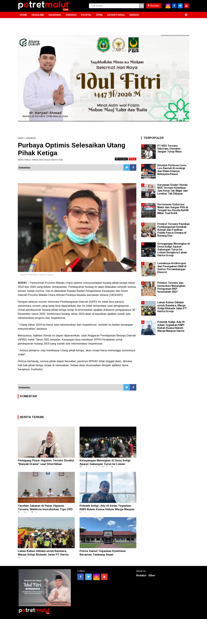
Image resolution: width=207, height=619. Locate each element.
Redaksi (141, 575)
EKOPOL (86, 14)
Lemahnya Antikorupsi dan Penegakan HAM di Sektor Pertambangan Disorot (171, 268)
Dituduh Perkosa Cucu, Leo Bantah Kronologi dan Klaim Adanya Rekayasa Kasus (172, 170)
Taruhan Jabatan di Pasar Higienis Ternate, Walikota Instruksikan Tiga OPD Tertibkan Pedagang (45, 509)
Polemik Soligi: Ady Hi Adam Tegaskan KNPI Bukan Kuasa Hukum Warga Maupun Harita (107, 509)
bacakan (121, 159)
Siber (151, 575)
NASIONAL (55, 14)
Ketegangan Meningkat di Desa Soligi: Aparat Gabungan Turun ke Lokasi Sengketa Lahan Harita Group (105, 464)
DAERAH (71, 14)
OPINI (99, 14)
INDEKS (134, 14)
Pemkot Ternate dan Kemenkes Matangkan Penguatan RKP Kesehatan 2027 (171, 287)
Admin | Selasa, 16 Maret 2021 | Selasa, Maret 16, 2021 (40, 160)
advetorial (31, 138)
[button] (186, 13)
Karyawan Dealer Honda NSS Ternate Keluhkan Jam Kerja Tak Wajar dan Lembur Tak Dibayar (172, 189)
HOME (23, 14)
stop (132, 159)
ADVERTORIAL (116, 14)
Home (20, 138)
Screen (153, 5)
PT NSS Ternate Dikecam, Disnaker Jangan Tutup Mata (169, 148)
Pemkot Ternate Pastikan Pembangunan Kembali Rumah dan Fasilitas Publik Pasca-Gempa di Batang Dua (173, 230)
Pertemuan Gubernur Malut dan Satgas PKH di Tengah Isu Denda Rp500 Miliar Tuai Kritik (173, 209)
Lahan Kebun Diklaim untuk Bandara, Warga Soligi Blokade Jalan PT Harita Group (43, 554)
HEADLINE (38, 14)
